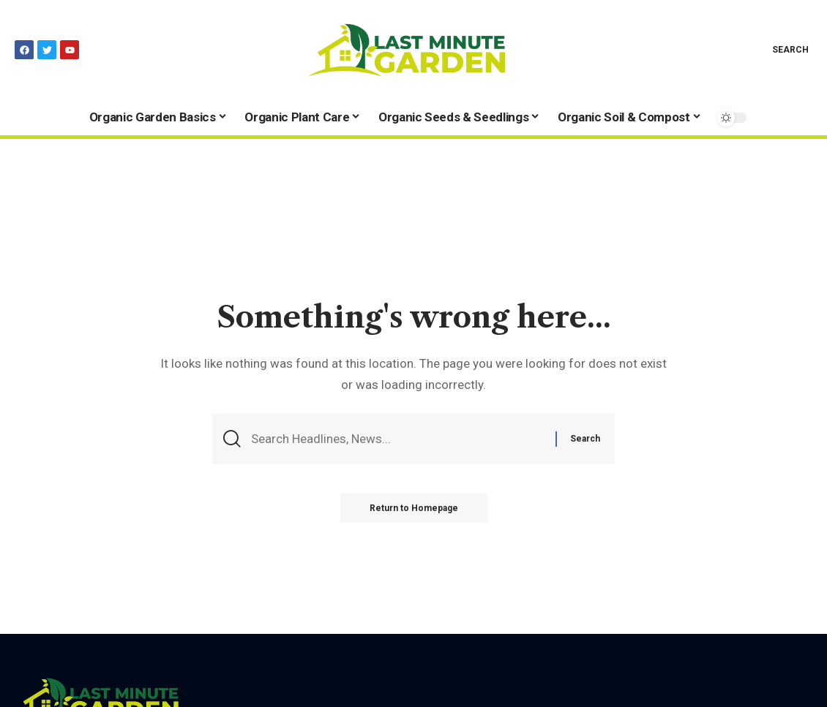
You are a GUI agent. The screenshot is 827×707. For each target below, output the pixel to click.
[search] (780, 50)
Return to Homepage (414, 508)
